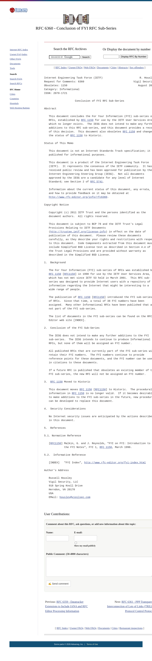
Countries (14, 98)
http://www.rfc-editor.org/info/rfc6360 (78, 197)
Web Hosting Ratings (20, 108)
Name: (49, 532)
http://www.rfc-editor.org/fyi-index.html (115, 462)
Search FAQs (16, 78)
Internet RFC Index (19, 49)
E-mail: (78, 532)
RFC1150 (69, 274)
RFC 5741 (96, 181)
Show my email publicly (84, 546)
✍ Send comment (58, 583)
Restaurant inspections (131, 628)
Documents (15, 63)
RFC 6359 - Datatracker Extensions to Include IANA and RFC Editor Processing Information (66, 606)
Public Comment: (67, 554)
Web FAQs (89, 67)
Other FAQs (15, 59)
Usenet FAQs (75, 67)
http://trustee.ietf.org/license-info (78, 232)
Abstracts (123, 67)
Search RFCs (16, 83)
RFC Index (61, 67)
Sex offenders (137, 67)
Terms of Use (92, 644)
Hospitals (14, 103)
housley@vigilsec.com (75, 497)
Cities (12, 94)
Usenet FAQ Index (18, 54)
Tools (12, 68)
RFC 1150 (87, 120)
